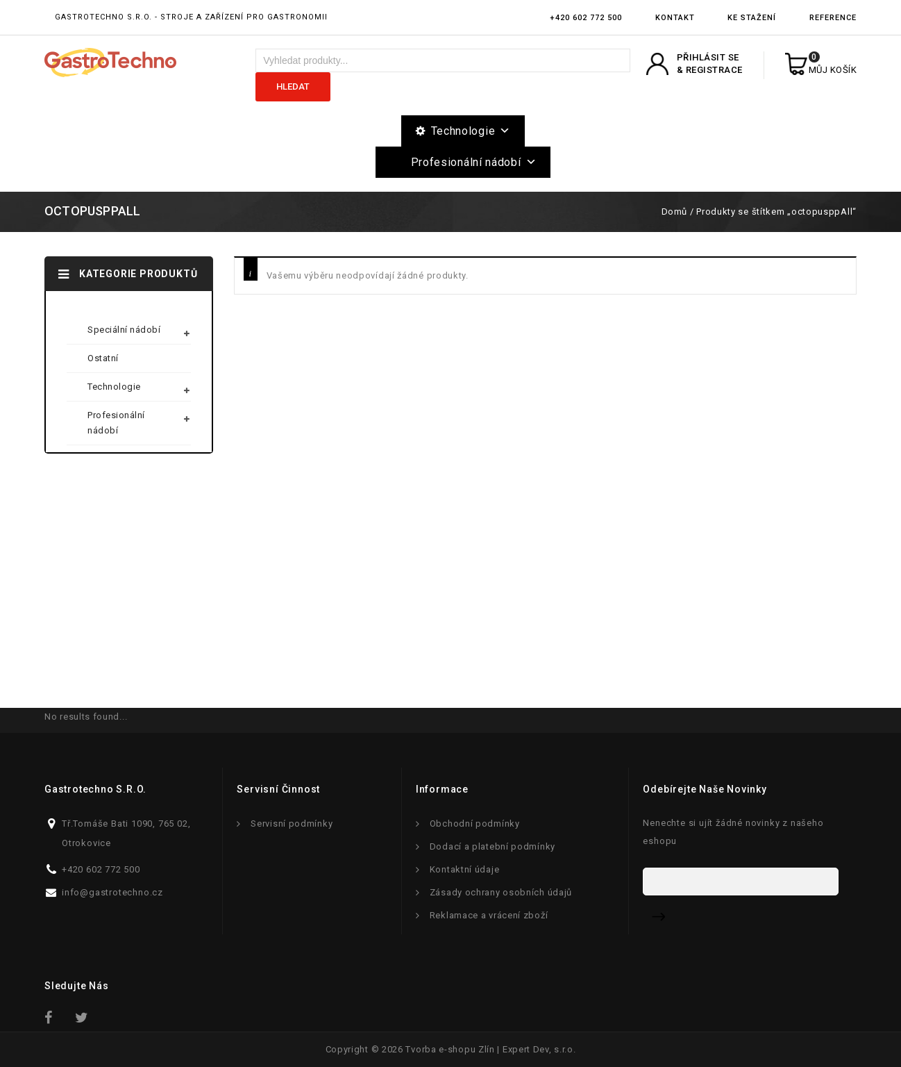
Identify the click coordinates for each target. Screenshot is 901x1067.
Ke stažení (751, 17)
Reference (833, 17)
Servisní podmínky (291, 823)
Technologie (471, 131)
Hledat (293, 86)
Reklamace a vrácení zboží (489, 915)
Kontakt (675, 17)
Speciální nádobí (123, 329)
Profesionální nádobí (474, 162)
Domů (674, 211)
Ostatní (103, 358)
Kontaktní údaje (465, 869)
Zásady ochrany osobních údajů (501, 892)
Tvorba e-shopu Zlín (449, 1049)
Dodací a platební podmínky (492, 846)
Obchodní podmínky (475, 823)
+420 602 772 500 (586, 17)
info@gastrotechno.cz (112, 892)
